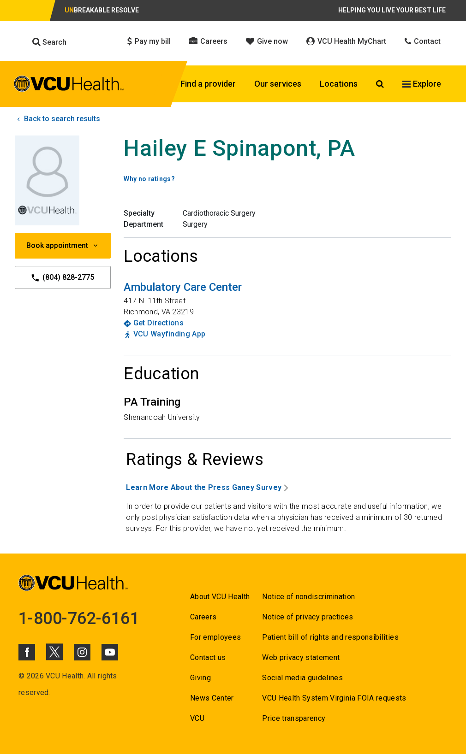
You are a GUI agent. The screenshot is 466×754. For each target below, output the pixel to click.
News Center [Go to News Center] (212, 698)
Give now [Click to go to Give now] (267, 41)
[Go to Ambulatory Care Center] (183, 287)
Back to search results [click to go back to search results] (57, 118)
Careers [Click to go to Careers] (208, 41)
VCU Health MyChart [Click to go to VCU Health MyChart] (346, 41)
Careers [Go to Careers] (203, 617)
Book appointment (62, 245)
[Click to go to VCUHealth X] (54, 651)
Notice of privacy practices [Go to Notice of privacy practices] (307, 617)
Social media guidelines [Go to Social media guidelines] (302, 677)
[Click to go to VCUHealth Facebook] (26, 652)
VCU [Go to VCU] (197, 718)
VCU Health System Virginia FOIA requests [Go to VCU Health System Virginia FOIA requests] (334, 698)
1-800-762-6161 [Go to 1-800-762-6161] (78, 618)
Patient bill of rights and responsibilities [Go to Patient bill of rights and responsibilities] (330, 637)
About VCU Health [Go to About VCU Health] (220, 596)
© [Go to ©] (21, 676)
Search (49, 42)
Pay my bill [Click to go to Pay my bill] (149, 41)
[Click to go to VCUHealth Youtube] (110, 652)
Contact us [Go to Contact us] (208, 657)
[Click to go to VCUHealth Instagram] (82, 652)
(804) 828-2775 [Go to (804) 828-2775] (62, 278)
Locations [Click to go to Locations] (339, 83)
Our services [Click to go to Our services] (277, 83)
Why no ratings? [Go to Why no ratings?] (149, 179)
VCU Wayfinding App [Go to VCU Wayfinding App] (169, 334)
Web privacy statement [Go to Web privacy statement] (301, 657)
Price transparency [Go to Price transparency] (293, 718)
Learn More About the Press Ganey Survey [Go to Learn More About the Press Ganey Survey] (207, 487)
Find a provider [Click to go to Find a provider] (208, 83)
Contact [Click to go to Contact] (423, 41)
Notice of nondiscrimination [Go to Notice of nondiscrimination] (308, 596)
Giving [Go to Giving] (200, 677)
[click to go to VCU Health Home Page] (69, 85)
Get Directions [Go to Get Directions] (158, 322)
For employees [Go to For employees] (215, 637)
